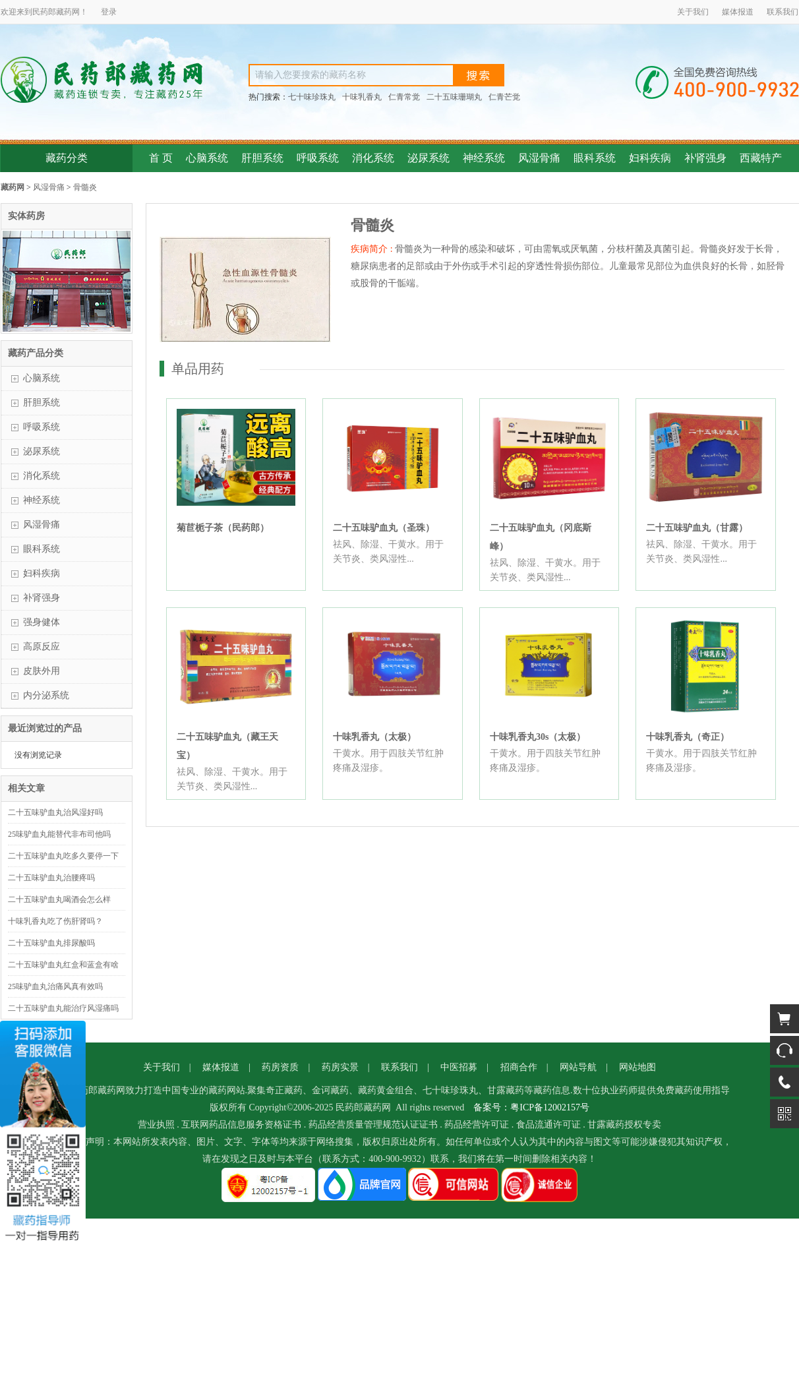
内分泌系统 (46, 695)
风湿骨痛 (539, 158)
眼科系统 (595, 158)
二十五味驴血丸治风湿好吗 (55, 812)
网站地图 (637, 1067)
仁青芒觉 (504, 97)
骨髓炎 (85, 187)
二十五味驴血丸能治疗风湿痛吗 (63, 1008)
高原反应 (41, 646)
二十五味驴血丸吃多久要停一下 (63, 856)
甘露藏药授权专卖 (624, 1125)
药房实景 (340, 1067)
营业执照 (156, 1125)
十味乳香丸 (362, 97)
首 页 (161, 158)
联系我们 (782, 11)
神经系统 (484, 158)
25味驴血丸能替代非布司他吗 (59, 834)
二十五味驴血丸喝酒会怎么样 (59, 899)
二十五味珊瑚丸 (454, 97)
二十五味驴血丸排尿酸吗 (51, 943)
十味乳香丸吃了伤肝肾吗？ (55, 921)
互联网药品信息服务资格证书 (241, 1125)
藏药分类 (66, 158)
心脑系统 (207, 158)
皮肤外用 (41, 671)
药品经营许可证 (476, 1125)
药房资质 (280, 1067)
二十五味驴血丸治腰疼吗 (51, 877)
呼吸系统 (318, 158)
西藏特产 (761, 158)
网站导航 (578, 1067)
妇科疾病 (650, 158)
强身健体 (41, 622)
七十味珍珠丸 (312, 97)
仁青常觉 (404, 97)
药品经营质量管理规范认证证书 (373, 1125)
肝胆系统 (262, 158)
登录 (109, 11)
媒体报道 (738, 11)
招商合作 (518, 1067)
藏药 (64, 11)
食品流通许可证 (548, 1125)
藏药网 (12, 187)
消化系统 (373, 158)
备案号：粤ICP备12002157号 (531, 1107)
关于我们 (693, 11)
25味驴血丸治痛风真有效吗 (55, 986)
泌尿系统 (428, 158)
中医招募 (458, 1067)
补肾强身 (705, 158)
